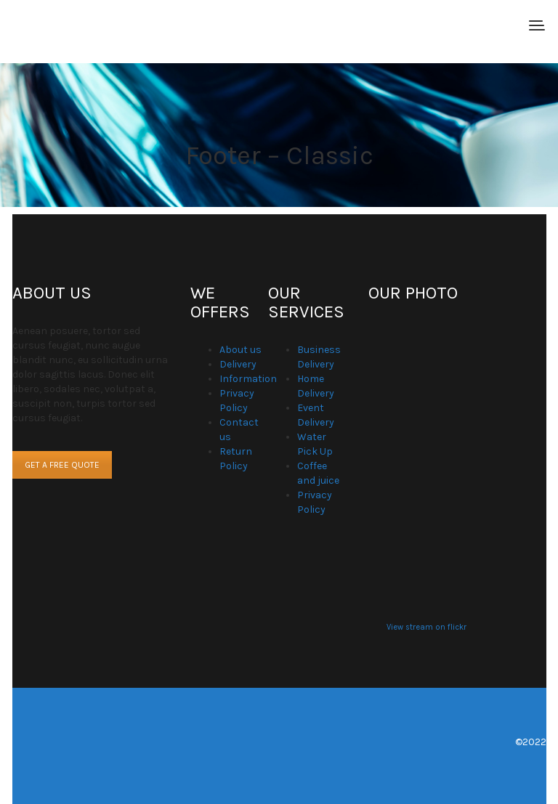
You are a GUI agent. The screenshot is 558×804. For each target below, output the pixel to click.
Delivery (237, 364)
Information (248, 379)
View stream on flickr (426, 627)
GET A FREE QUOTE (62, 465)
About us (240, 350)
